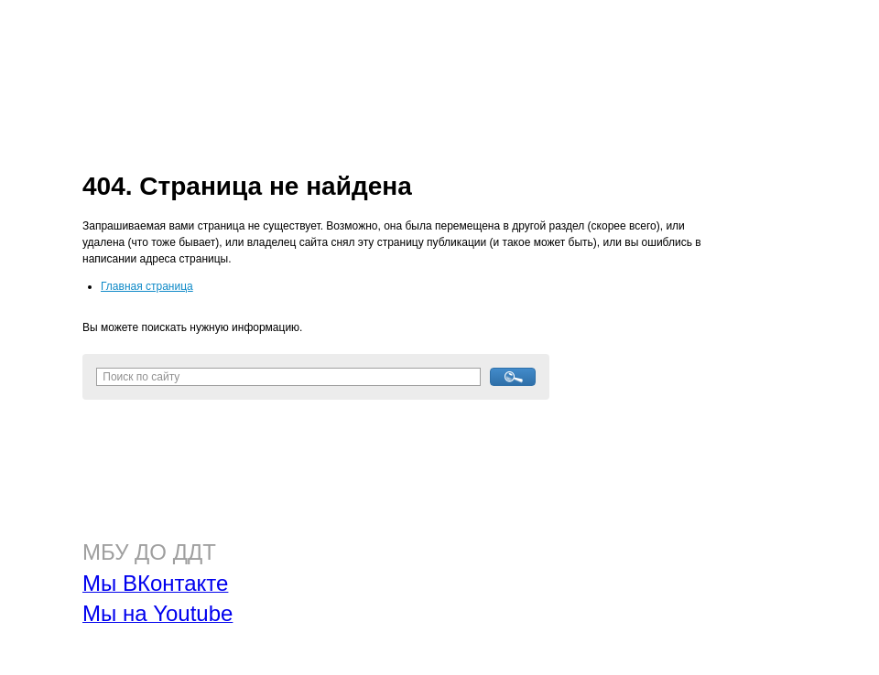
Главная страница (147, 286)
